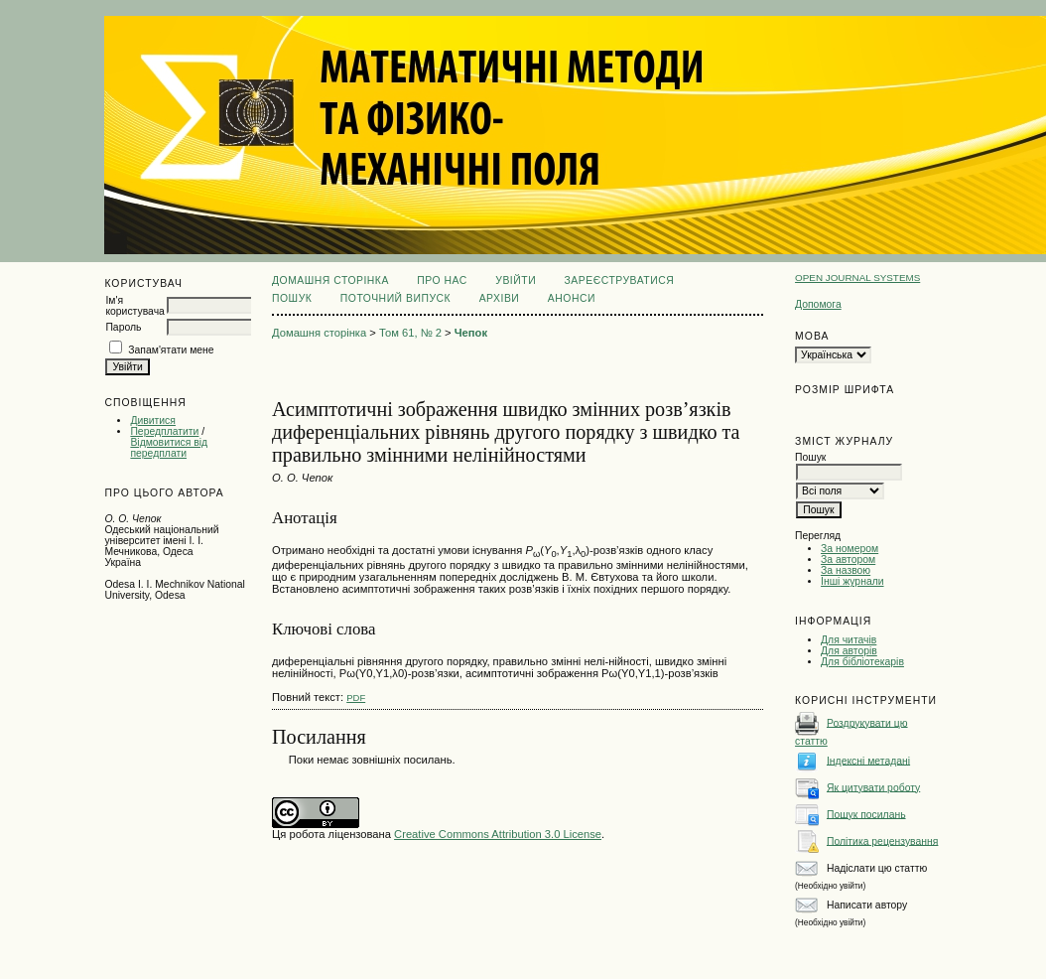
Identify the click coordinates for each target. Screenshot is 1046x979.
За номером (849, 548)
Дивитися (153, 420)
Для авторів (849, 650)
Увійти (515, 280)
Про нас (442, 280)
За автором (848, 559)
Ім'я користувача (134, 306)
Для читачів (848, 639)
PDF (355, 697)
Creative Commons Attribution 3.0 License (497, 834)
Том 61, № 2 (410, 333)
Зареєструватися (620, 280)
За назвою (845, 570)
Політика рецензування (882, 840)
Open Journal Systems (857, 277)
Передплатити (164, 431)
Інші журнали (852, 581)
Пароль (123, 327)
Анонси (571, 298)
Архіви (499, 298)
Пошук (292, 298)
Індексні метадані (868, 760)
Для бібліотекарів (862, 661)
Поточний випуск (395, 298)
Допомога (818, 304)
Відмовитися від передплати (168, 448)
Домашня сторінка (330, 280)
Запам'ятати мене (170, 350)
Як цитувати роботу (873, 786)
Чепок (471, 333)
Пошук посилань (866, 813)
